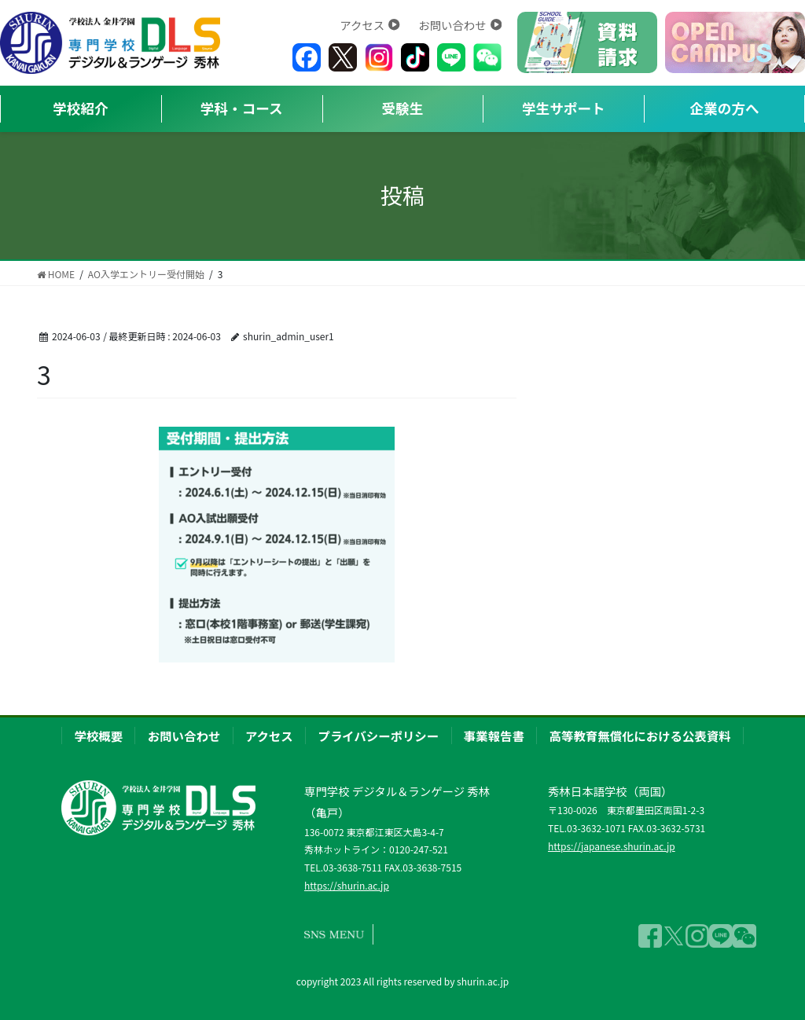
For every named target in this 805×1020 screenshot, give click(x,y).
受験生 (403, 108)
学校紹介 (80, 108)
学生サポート (563, 108)
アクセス (369, 25)
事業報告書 (494, 735)
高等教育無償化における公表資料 (640, 735)
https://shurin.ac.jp (346, 885)
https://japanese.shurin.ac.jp (611, 846)
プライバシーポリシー (378, 735)
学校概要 (98, 735)
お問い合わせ (460, 25)
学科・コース (241, 108)
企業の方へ (724, 108)
